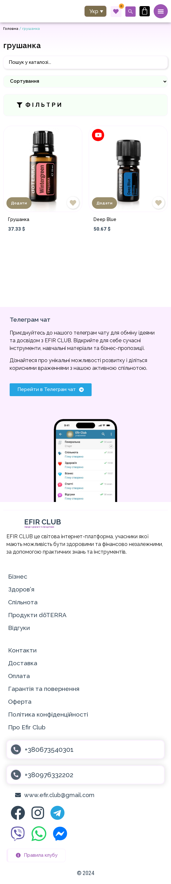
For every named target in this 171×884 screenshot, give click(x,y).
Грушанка (18, 219)
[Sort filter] (85, 81)
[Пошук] (85, 62)
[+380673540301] (16, 749)
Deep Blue (105, 219)
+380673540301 (49, 749)
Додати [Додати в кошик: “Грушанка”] (19, 203)
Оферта (20, 701)
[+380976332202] (16, 774)
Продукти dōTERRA (37, 614)
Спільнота (23, 602)
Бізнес (17, 576)
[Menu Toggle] (161, 11)
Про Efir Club (26, 727)
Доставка (22, 663)
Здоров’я (21, 589)
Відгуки (19, 627)
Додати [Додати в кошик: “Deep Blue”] (104, 203)
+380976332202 (49, 775)
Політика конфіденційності (48, 714)
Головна (10, 28)
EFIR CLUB (42, 522)
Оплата (19, 675)
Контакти (22, 650)
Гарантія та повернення (43, 688)
